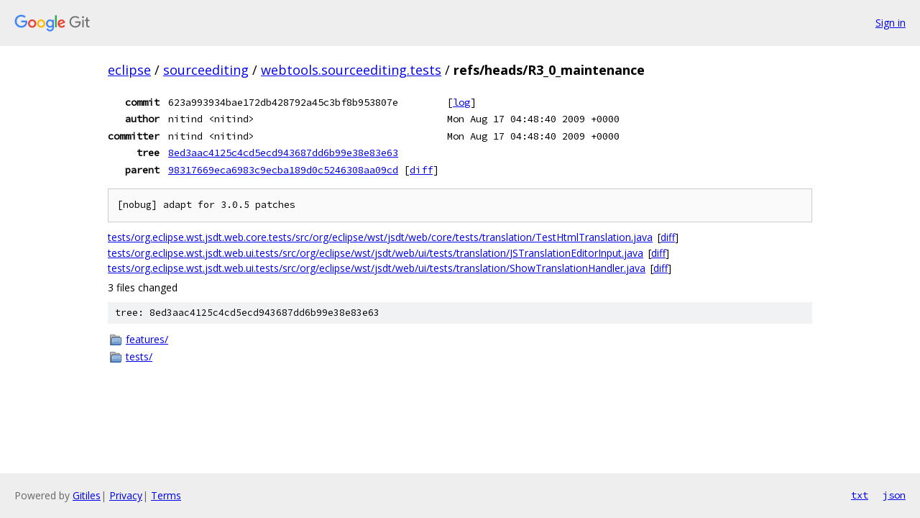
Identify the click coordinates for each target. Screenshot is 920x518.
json (894, 495)
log (461, 102)
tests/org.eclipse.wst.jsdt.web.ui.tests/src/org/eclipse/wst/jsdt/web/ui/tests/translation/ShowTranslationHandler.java (376, 268)
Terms (166, 495)
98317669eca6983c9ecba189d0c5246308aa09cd (283, 169)
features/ (147, 339)
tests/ (139, 356)
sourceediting (206, 69)
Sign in (890, 22)
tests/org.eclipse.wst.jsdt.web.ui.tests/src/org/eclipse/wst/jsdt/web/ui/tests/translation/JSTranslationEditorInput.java (375, 253)
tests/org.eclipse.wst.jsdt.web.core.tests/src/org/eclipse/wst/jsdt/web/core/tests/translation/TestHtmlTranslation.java (380, 237)
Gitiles (87, 495)
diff (421, 169)
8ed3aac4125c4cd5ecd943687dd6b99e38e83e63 (283, 152)
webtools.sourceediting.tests (351, 69)
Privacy (125, 495)
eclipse (129, 69)
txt (859, 495)
